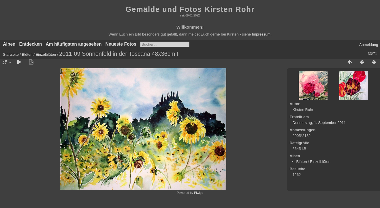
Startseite (11, 54)
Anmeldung (368, 44)
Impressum (261, 34)
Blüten (27, 54)
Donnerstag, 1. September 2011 (319, 122)
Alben (9, 44)
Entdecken (30, 44)
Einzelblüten (45, 54)
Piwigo (198, 192)
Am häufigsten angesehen (73, 44)
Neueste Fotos (121, 44)
